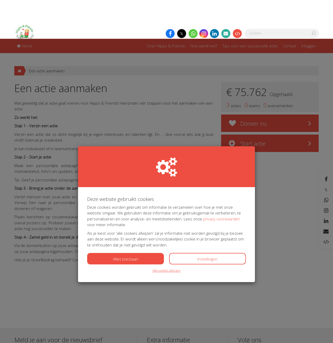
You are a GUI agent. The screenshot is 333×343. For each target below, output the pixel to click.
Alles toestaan (125, 220)
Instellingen (207, 220)
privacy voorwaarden (221, 180)
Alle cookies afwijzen (166, 232)
